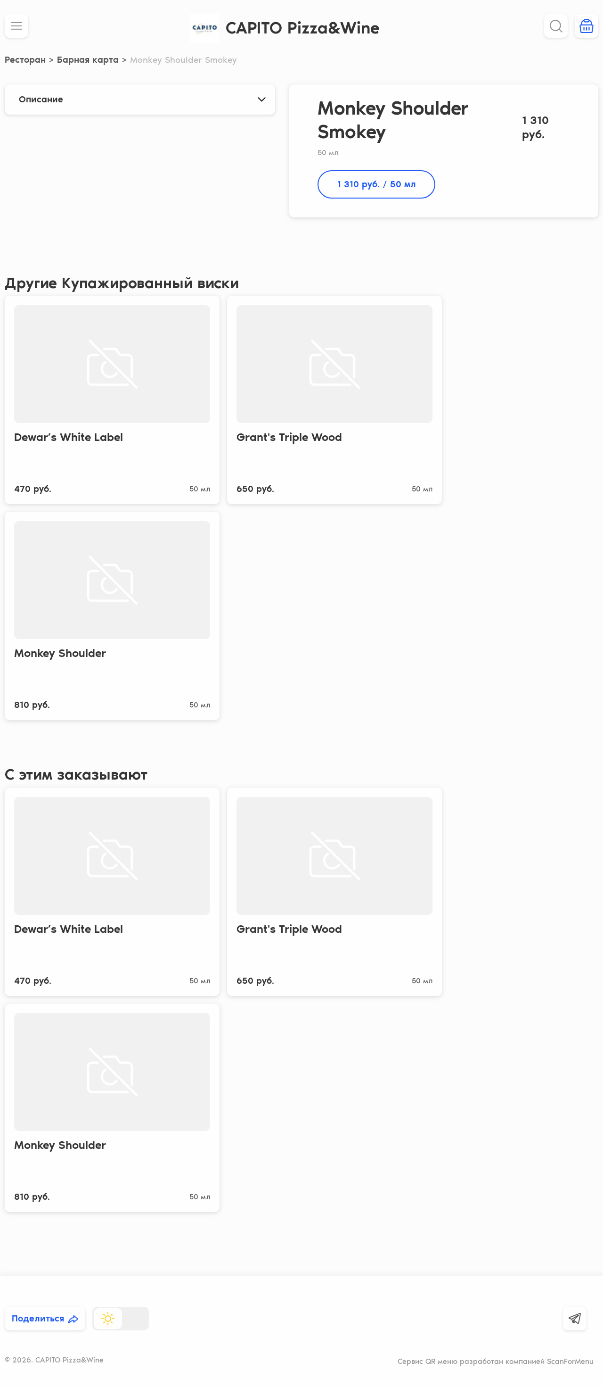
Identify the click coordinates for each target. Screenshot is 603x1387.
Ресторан (25, 59)
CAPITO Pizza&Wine (303, 28)
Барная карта (88, 59)
